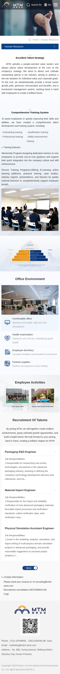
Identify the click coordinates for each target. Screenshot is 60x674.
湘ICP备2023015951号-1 (22, 669)
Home (35, 39)
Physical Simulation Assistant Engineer (29, 528)
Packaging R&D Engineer (20, 451)
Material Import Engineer (20, 490)
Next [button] (57, 398)
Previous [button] (3, 398)
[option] (30, 300)
